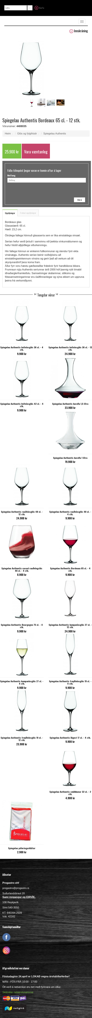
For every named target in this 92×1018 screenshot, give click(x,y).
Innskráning (78, 31)
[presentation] (52, 191)
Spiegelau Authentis (54, 133)
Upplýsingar (10, 213)
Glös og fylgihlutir (27, 133)
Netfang (11, 175)
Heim (8, 133)
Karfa (39, 7)
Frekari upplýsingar (28, 212)
